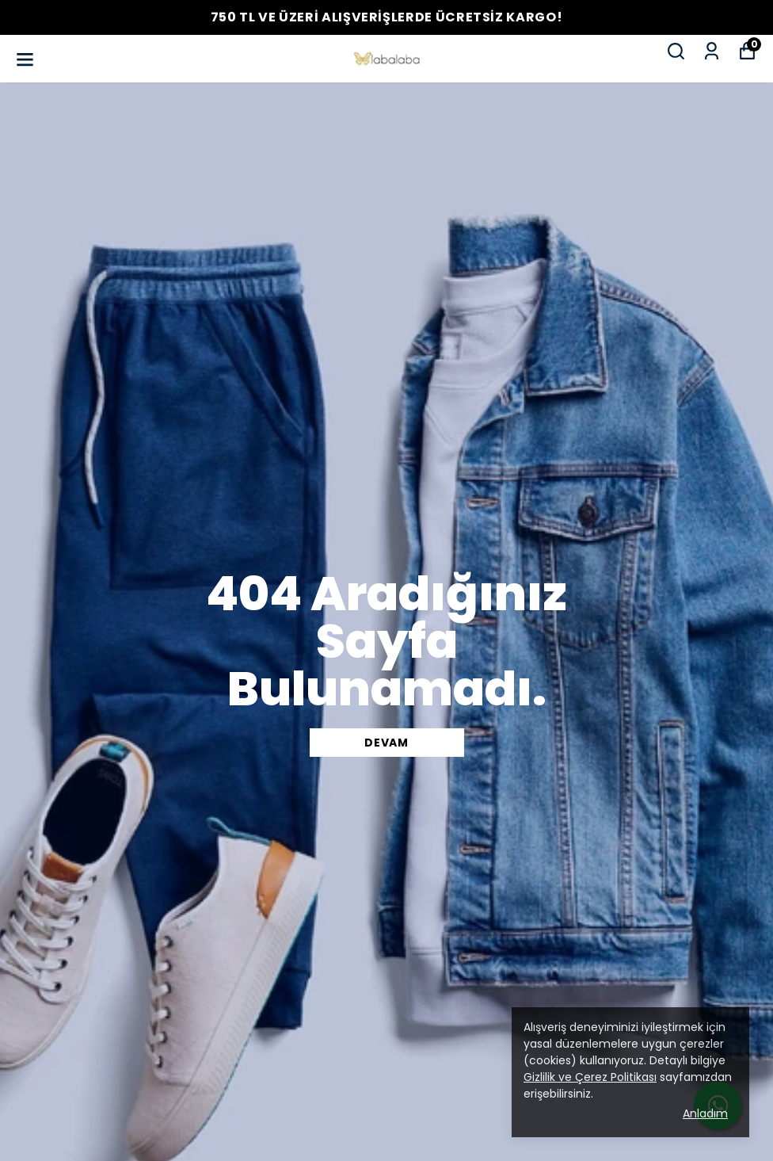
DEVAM (386, 742)
